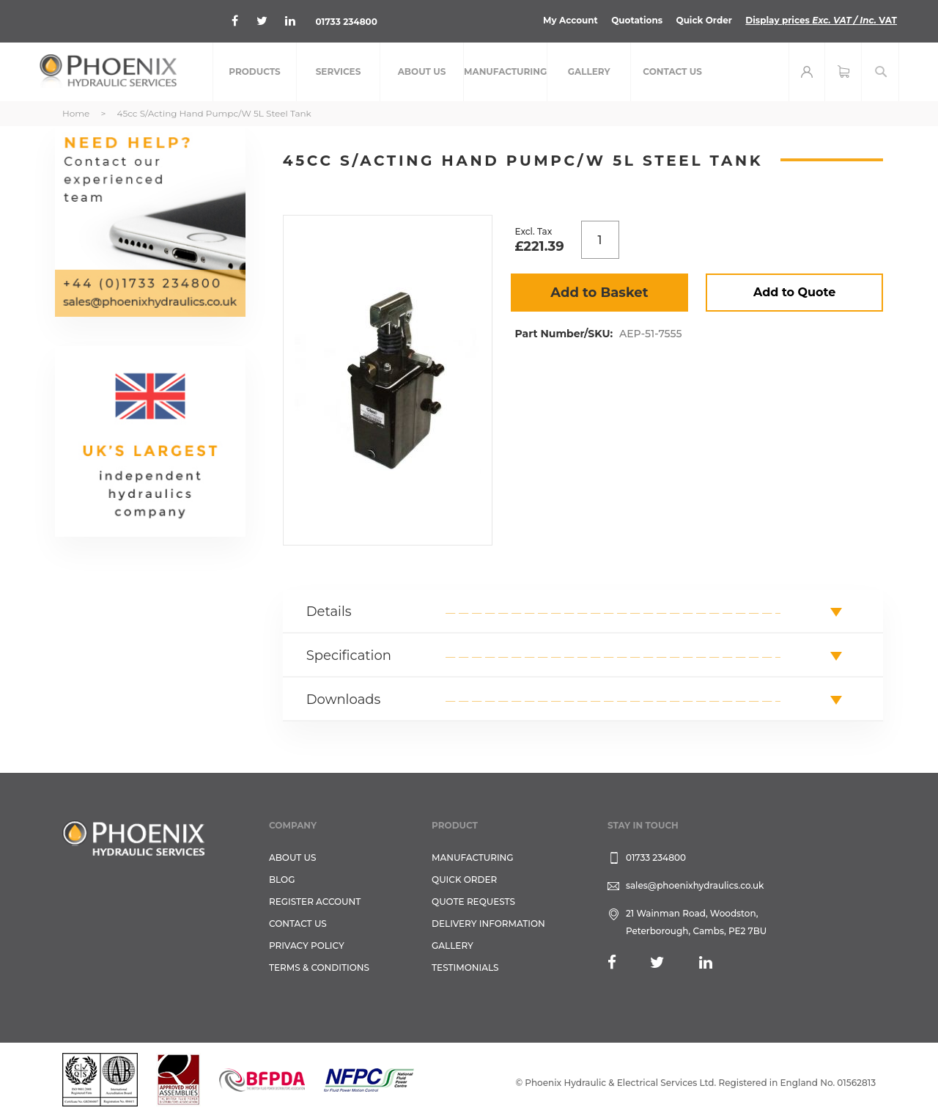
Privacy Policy (306, 945)
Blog (282, 879)
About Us (293, 857)
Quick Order (704, 20)
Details (329, 611)
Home (75, 113)
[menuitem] (254, 72)
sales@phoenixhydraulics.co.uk (695, 885)
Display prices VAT (821, 20)
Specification (348, 655)
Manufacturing (473, 857)
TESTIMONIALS (465, 967)
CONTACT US (298, 923)
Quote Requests (473, 901)
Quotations (636, 20)
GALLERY (452, 945)
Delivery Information (488, 923)
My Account (570, 20)
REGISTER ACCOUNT (315, 901)
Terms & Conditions (319, 967)
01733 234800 (346, 21)
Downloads (343, 699)
